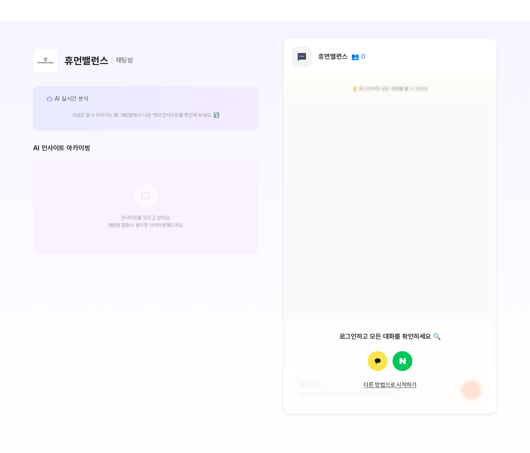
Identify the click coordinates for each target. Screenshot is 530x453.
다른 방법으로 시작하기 (390, 384)
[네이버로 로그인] (402, 361)
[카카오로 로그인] (378, 361)
